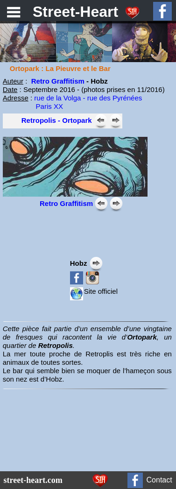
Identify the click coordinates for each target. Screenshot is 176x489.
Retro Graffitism (57, 81)
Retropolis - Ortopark (56, 120)
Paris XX (33, 106)
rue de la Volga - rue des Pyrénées (88, 98)
